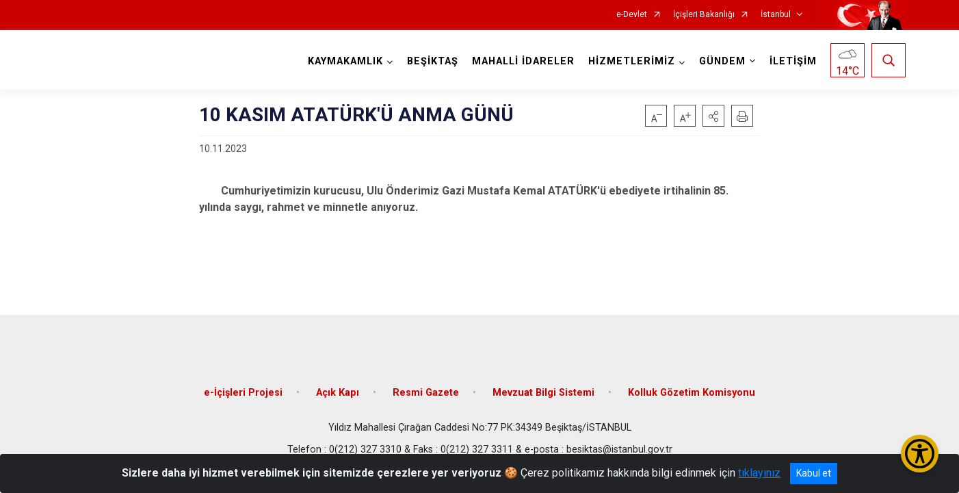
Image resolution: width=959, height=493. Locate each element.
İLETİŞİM (793, 61)
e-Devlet (631, 14)
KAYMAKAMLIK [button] (345, 61)
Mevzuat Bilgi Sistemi (543, 392)
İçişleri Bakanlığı (704, 14)
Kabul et (813, 473)
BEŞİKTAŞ (432, 61)
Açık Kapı (337, 392)
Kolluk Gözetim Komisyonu (691, 392)
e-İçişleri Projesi (243, 392)
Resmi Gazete (426, 392)
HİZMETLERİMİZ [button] (631, 61)
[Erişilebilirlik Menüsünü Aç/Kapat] (919, 453)
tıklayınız (759, 472)
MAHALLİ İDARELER (523, 61)
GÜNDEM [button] (722, 61)
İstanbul (776, 14)
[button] (713, 116)
